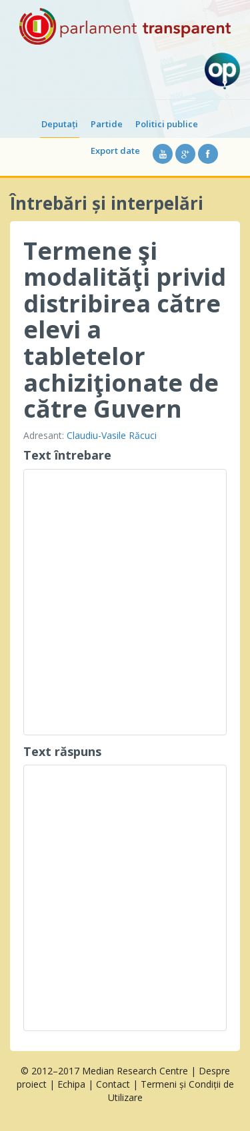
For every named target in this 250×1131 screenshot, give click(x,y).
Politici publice (166, 124)
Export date (115, 151)
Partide (107, 124)
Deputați (59, 124)
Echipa (71, 1084)
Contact (113, 1084)
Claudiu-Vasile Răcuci (112, 435)
